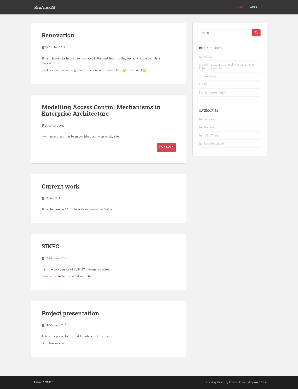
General (209, 127)
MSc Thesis (212, 135)
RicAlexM (44, 7)
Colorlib (234, 382)
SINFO (51, 246)
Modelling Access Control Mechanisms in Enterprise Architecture (101, 110)
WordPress (260, 382)
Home (240, 7)
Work (253, 7)
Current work (61, 186)
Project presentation (70, 313)
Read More (166, 147)
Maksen (109, 209)
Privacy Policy (43, 382)
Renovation (58, 35)
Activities (210, 119)
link (59, 276)
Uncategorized (214, 143)
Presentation (57, 343)
